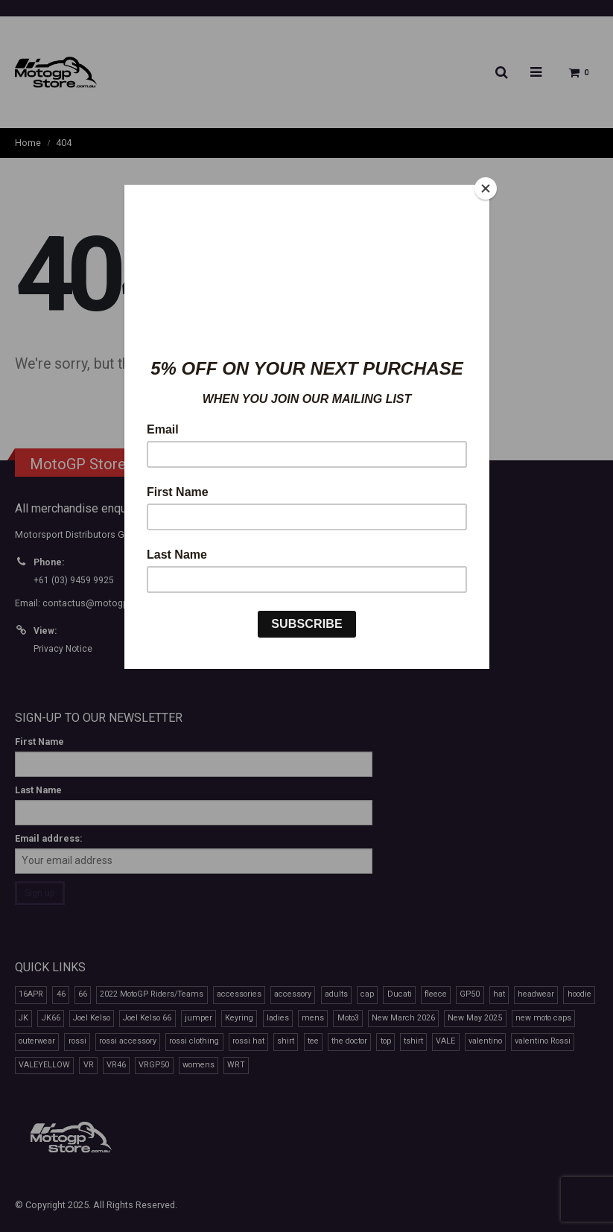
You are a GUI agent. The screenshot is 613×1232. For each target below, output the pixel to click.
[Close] (485, 188)
